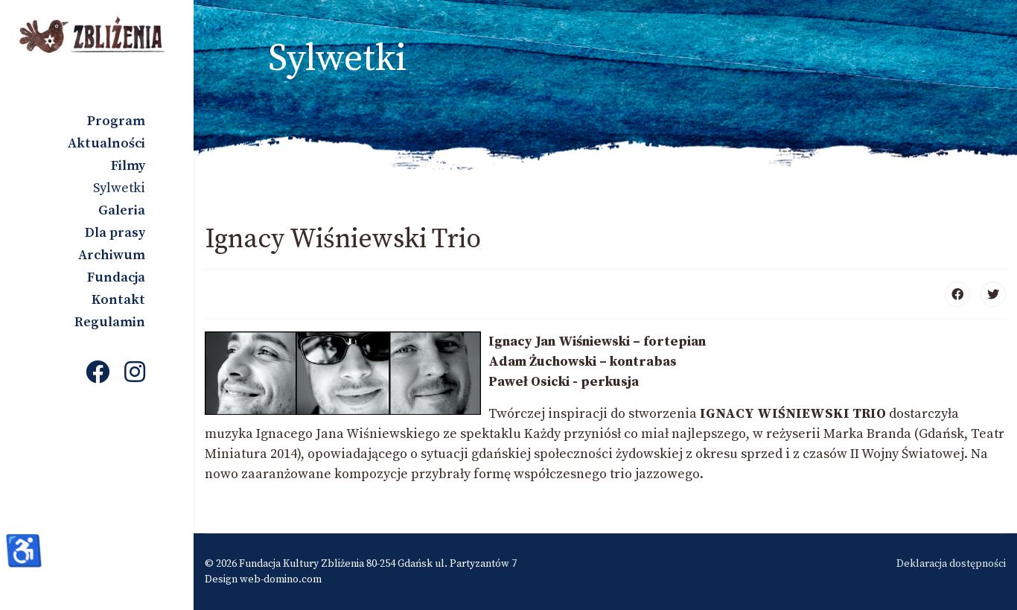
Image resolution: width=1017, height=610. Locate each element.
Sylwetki (119, 188)
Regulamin (109, 322)
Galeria (121, 210)
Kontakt (118, 299)
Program (116, 121)
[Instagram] (134, 374)
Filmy (128, 165)
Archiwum (111, 255)
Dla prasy (115, 232)
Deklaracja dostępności (951, 564)
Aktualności (106, 143)
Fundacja (116, 277)
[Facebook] (97, 374)
